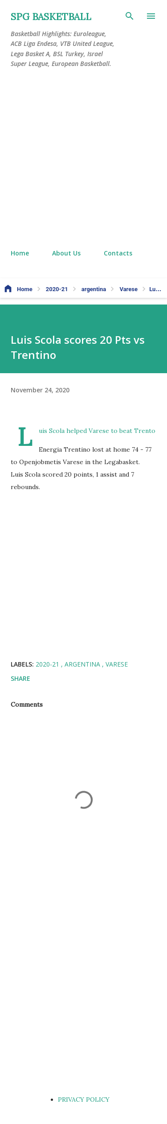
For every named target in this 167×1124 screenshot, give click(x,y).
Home (20, 253)
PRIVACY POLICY (84, 1099)
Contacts (118, 253)
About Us (66, 253)
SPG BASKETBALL (51, 17)
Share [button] (20, 678)
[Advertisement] (83, 159)
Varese (117, 664)
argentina (83, 664)
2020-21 (48, 664)
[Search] (129, 16)
